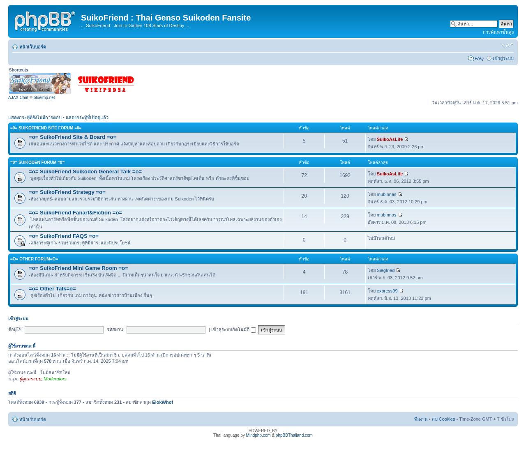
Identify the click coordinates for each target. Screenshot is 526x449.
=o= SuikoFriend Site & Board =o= (72, 137)
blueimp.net (44, 97)
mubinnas (387, 194)
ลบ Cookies (443, 419)
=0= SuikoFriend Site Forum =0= (45, 128)
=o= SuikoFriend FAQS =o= (64, 236)
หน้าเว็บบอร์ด (32, 46)
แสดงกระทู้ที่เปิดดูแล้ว (87, 117)
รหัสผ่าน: (116, 329)
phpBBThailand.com (294, 435)
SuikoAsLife (390, 139)
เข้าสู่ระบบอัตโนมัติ (233, 329)
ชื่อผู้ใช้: (15, 329)
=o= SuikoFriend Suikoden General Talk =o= (85, 171)
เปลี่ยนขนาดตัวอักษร (508, 45)
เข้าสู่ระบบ (503, 58)
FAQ (479, 58)
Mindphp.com (258, 435)
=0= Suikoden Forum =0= (37, 162)
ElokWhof (162, 402)
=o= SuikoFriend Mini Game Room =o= (78, 268)
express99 (387, 290)
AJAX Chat (18, 97)
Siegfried (385, 270)
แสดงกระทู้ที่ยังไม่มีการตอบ (35, 117)
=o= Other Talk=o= (52, 289)
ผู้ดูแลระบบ (30, 378)
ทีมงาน (421, 419)
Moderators (55, 378)
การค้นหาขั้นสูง (498, 32)
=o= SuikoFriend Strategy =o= (67, 192)
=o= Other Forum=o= (34, 259)
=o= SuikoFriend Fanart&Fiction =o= (75, 213)
